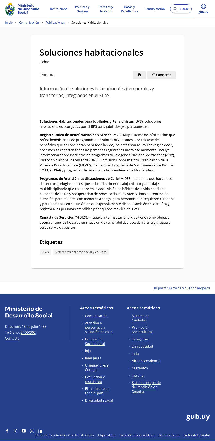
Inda (135, 353)
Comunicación (154, 9)
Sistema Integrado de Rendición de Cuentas (146, 387)
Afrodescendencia (146, 361)
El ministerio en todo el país (97, 390)
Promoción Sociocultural (142, 329)
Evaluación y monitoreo (95, 379)
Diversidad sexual (99, 400)
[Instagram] (32, 431)
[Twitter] (15, 431)
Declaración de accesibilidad (137, 435)
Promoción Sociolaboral (95, 341)
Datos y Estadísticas (129, 9)
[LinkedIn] (40, 431)
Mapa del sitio (107, 435)
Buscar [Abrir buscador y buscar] (180, 10)
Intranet (138, 375)
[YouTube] (24, 431)
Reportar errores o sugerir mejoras (182, 288)
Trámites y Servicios (105, 9)
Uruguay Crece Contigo (97, 367)
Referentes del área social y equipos (80, 252)
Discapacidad (142, 346)
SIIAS (45, 252)
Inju (88, 350)
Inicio (9, 22)
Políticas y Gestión (82, 9)
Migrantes (140, 368)
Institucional (59, 9)
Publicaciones (55, 22)
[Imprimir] (139, 75)
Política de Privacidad (197, 435)
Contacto (12, 338)
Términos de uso (169, 435)
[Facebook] (7, 431)
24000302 (28, 332)
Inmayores (140, 339)
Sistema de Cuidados (140, 318)
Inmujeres (93, 358)
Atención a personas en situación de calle (98, 327)
